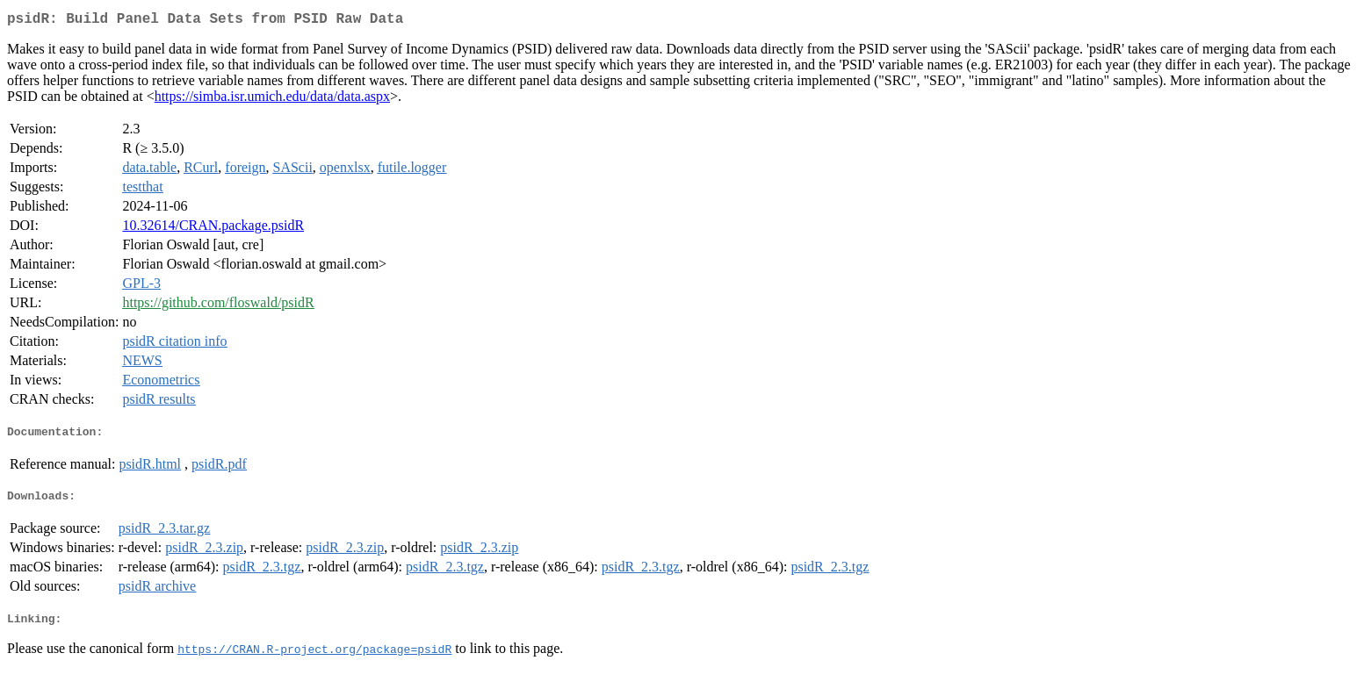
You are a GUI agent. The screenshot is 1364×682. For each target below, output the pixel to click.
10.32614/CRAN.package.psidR (213, 228)
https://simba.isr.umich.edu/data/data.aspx (272, 99)
